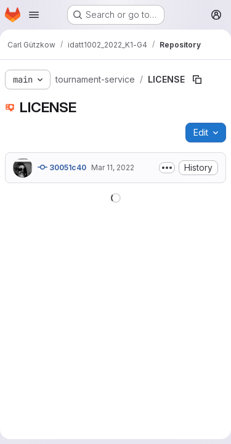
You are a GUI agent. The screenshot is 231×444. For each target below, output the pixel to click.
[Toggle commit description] (167, 167)
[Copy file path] (197, 79)
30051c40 (62, 167)
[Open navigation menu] (34, 15)
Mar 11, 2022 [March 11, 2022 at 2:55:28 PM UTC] (112, 167)
